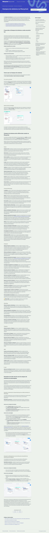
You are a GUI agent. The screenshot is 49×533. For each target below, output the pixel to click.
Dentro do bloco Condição (40, 26)
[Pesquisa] (39, 10)
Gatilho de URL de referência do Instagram (12, 521)
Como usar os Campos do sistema (40, 23)
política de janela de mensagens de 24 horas (21, 216)
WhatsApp (38, 36)
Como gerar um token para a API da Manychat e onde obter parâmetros (17, 518)
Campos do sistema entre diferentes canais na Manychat (40, 29)
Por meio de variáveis (39, 25)
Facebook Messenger (40, 33)
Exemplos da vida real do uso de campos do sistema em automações (40, 44)
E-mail (37, 41)
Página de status (30, 1)
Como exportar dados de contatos (11, 520)
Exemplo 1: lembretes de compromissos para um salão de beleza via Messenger (40, 49)
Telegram (37, 38)
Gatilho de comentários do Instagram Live (12, 524)
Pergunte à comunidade (21, 1)
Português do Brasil (38, 1)
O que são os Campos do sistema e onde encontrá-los (40, 20)
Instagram (38, 35)
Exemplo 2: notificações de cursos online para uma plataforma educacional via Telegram (41, 53)
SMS (37, 40)
